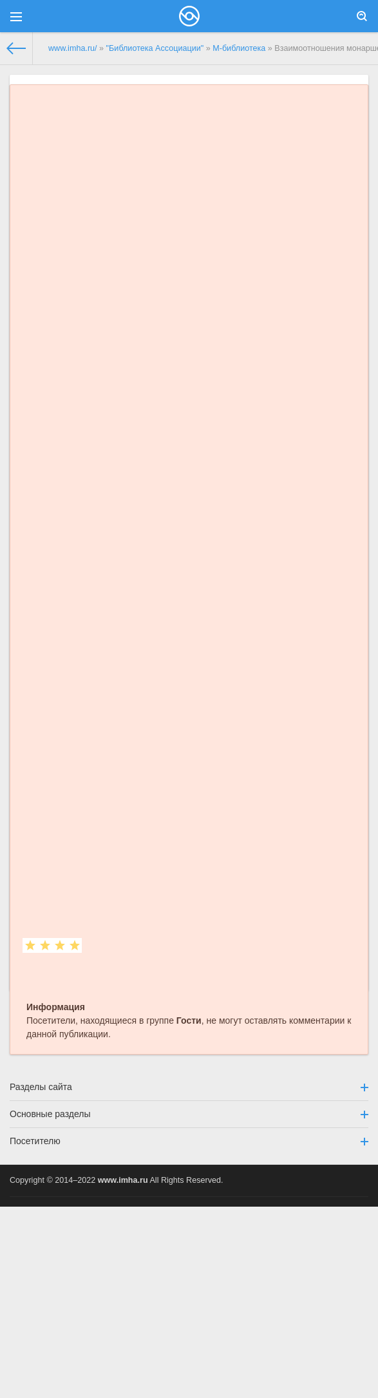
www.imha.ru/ (72, 48)
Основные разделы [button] (189, 1114)
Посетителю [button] (189, 1141)
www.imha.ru (123, 1180)
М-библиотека (239, 48)
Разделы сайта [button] (189, 1087)
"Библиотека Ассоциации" (155, 48)
